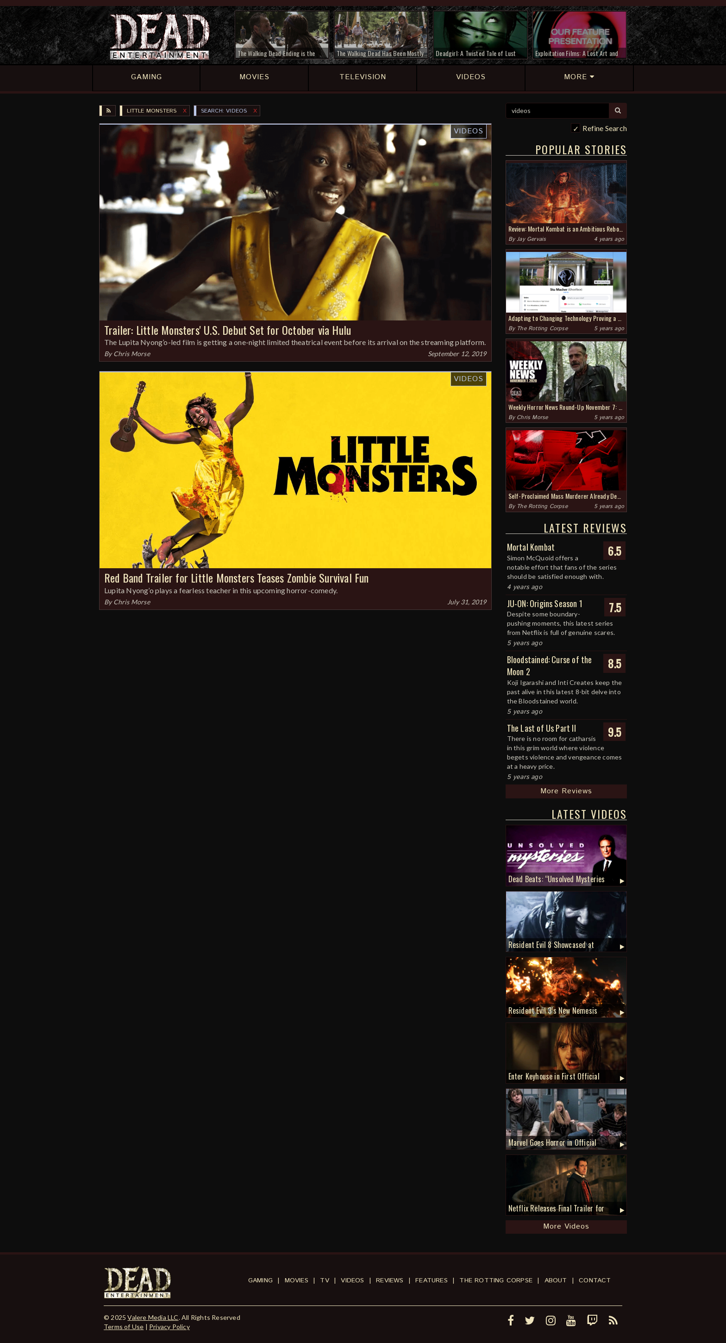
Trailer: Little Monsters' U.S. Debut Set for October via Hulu (227, 329)
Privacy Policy (169, 1326)
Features (431, 1280)
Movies (296, 1280)
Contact (595, 1280)
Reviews (389, 1280)
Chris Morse (131, 354)
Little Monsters (151, 111)
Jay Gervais (531, 239)
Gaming (260, 1280)
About (555, 1280)
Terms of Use (124, 1326)
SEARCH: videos (224, 111)
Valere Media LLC (152, 1317)
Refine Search (604, 128)
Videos (468, 131)
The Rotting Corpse (542, 329)
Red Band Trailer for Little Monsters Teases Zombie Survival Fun (236, 577)
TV (324, 1280)
